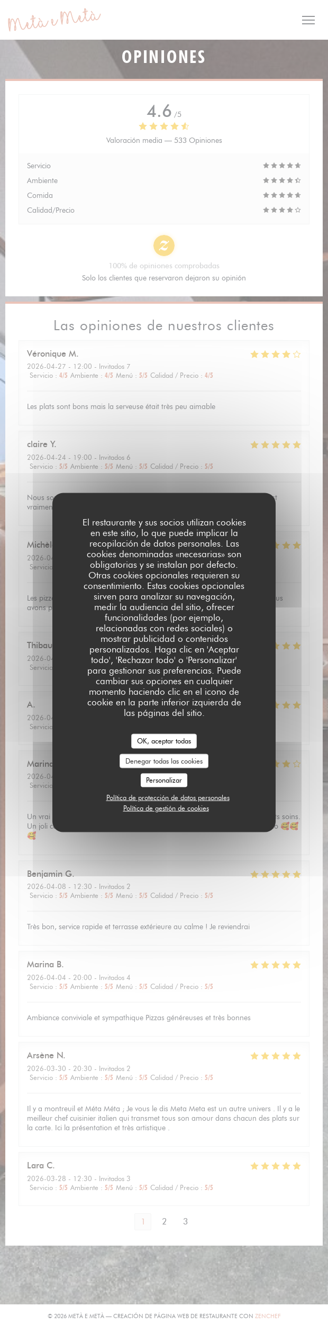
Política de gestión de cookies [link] (166, 807)
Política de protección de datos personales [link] (168, 797)
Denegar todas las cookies (164, 760)
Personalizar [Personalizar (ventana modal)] (164, 780)
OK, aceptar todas (164, 741)
